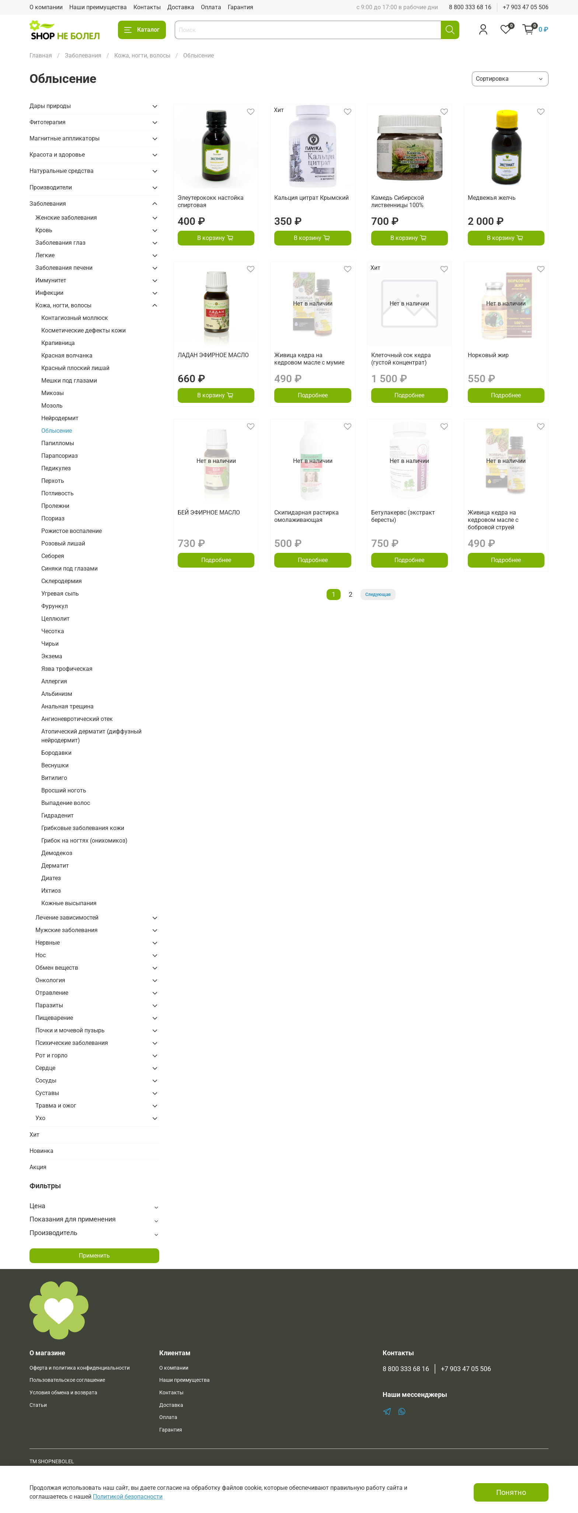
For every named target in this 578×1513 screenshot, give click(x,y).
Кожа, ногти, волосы (142, 55)
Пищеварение (54, 1017)
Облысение (56, 430)
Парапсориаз (59, 455)
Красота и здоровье (57, 154)
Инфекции (49, 292)
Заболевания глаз (60, 242)
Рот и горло (51, 1055)
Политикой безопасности (128, 1496)
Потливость (57, 493)
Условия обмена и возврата (63, 1393)
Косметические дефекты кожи (83, 330)
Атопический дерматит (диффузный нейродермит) (91, 736)
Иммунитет (50, 280)
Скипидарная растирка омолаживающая (306, 516)
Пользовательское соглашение (67, 1380)
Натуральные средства (61, 170)
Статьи (38, 1405)
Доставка (180, 7)
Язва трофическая (67, 668)
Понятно (511, 1492)
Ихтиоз (51, 890)
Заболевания (83, 55)
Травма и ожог (55, 1105)
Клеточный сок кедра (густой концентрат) (401, 359)
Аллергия (54, 681)
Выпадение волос (65, 802)
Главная (40, 55)
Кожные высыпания (69, 903)
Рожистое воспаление (71, 530)
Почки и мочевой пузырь (70, 1030)
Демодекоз (56, 853)
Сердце (45, 1067)
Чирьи (50, 643)
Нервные (47, 942)
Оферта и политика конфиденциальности (79, 1368)
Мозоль (52, 405)
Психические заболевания (71, 1042)
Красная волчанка (67, 355)
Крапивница (58, 342)
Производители (50, 187)
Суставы (47, 1093)
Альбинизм (56, 693)
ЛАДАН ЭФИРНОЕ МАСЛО (213, 355)
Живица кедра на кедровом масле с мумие (309, 359)
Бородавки (56, 752)
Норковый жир (488, 355)
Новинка (41, 1150)
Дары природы (50, 105)
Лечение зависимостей (66, 917)
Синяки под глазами (69, 568)
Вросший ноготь (63, 790)
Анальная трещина (67, 706)
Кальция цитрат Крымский (311, 197)
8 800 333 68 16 (470, 7)
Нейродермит (60, 418)
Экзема (51, 656)
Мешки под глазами (69, 380)
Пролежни (55, 505)
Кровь (43, 230)
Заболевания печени (64, 267)
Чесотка (52, 631)
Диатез (51, 878)
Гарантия (240, 7)
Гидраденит (57, 815)
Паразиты (49, 1005)
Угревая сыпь (60, 593)
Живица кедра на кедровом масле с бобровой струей (493, 520)
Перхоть (52, 480)
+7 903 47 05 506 (526, 7)
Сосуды (45, 1080)
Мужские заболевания (66, 930)
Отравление (51, 992)
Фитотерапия (47, 122)
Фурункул (54, 606)
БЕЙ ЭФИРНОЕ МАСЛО (209, 512)
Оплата (211, 7)
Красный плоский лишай (75, 368)
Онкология (50, 980)
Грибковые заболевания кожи (82, 828)
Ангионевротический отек (77, 718)
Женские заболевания (66, 217)
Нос (40, 955)
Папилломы (57, 443)
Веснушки (55, 765)
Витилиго (54, 777)
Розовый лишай (63, 543)
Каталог (142, 30)
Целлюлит (55, 618)
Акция (37, 1167)
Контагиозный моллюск (74, 317)
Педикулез (56, 468)
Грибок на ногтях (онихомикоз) (84, 840)
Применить (94, 1255)
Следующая (378, 594)
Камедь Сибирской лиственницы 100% (397, 201)
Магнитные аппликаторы (64, 138)
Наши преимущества (98, 7)
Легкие (45, 255)
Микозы (52, 393)
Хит (34, 1134)
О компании (46, 7)
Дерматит (55, 865)
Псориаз (53, 518)
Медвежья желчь (492, 197)
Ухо (40, 1118)
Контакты (147, 7)
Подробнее (313, 395)
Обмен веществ (56, 967)
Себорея (52, 555)
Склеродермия (61, 581)
